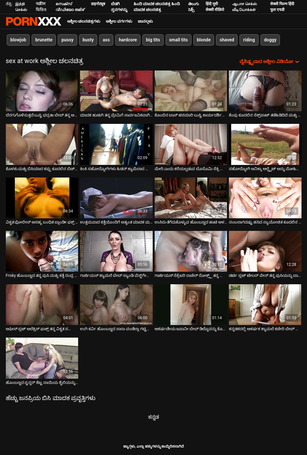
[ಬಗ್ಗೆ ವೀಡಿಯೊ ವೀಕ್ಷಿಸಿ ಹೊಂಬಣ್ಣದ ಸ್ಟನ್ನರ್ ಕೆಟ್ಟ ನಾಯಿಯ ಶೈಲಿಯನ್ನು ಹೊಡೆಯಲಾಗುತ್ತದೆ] (42, 358)
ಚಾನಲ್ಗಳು (145, 21)
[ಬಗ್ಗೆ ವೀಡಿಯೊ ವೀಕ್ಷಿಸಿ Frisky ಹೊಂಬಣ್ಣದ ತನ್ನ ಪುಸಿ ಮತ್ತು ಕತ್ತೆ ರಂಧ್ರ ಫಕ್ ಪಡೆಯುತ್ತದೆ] (42, 251)
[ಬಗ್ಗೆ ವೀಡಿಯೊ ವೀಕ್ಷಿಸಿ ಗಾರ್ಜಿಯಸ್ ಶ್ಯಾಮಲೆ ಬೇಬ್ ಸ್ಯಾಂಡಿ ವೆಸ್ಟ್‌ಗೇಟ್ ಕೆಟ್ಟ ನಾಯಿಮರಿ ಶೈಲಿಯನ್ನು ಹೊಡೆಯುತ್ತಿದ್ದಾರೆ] (116, 251)
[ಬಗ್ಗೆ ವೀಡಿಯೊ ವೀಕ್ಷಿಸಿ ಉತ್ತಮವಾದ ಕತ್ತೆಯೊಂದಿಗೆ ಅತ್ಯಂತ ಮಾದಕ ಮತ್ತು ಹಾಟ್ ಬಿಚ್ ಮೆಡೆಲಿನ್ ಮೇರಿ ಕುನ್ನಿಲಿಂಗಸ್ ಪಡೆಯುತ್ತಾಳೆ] (116, 198)
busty (88, 39)
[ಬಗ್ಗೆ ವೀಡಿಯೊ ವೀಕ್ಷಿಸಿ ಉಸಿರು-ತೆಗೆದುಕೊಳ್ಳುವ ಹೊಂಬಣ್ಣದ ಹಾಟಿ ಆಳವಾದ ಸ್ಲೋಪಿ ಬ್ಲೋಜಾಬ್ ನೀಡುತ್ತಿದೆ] (191, 198)
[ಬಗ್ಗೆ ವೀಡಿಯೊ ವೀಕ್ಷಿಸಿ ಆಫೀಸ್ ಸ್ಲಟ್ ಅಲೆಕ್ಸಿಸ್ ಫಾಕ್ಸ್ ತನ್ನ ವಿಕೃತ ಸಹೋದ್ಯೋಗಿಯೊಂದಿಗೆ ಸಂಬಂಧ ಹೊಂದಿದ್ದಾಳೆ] (42, 304)
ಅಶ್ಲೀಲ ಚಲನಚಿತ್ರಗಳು (83, 21)
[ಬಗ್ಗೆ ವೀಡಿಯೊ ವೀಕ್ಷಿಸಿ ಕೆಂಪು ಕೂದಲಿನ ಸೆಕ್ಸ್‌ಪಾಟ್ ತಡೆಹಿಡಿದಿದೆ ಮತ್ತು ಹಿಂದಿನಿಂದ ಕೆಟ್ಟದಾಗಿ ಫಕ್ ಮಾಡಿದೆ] (265, 90)
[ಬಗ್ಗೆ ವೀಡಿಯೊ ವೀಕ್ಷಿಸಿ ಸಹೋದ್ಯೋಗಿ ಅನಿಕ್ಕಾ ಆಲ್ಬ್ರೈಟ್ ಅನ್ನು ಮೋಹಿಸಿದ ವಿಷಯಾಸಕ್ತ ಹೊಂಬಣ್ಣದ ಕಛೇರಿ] (265, 144)
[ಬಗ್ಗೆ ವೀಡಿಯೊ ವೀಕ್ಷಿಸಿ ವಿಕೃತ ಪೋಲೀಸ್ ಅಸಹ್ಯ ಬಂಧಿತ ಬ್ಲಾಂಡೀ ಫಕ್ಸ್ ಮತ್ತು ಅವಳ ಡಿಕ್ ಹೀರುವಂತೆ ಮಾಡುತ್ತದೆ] (42, 198)
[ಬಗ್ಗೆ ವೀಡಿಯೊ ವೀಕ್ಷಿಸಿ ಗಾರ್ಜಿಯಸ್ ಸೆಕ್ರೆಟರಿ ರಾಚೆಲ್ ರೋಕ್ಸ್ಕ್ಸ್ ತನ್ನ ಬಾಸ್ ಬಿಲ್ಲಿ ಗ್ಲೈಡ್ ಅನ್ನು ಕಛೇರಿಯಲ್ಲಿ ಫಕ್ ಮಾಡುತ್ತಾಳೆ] (191, 251)
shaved (227, 39)
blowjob (18, 39)
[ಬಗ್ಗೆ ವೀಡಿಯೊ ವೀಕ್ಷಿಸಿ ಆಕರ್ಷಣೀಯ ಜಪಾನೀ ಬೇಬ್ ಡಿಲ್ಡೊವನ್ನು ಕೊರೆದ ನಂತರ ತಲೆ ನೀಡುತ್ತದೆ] (191, 304)
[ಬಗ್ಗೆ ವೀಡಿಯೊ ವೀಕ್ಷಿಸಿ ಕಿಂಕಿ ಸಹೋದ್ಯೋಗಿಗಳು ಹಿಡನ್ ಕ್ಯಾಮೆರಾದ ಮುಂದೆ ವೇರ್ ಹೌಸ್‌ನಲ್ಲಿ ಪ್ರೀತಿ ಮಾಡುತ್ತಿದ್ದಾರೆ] (116, 144)
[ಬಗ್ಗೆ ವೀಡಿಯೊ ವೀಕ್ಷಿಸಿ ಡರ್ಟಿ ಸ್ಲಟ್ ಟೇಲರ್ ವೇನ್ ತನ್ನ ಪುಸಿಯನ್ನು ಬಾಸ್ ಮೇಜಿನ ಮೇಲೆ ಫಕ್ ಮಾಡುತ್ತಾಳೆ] (265, 251)
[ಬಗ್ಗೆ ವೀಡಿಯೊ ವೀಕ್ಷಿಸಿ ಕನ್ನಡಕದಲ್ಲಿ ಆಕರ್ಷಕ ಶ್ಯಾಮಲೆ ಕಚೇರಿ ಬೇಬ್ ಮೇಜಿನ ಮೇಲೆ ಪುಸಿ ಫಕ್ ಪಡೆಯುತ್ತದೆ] (265, 304)
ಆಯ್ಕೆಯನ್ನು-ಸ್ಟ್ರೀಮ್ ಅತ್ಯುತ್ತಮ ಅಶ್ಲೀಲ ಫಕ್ (33, 21)
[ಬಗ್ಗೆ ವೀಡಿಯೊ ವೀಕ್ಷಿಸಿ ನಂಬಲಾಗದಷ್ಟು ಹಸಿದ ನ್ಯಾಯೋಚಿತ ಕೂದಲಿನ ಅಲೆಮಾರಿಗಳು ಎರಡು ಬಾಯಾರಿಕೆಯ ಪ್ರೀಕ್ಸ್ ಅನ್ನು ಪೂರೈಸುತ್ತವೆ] (265, 198)
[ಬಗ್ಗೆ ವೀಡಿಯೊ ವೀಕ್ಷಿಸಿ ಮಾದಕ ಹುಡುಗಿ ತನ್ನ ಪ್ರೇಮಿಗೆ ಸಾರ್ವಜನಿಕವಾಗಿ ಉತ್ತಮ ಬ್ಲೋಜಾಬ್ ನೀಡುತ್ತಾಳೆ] (116, 90)
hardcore (128, 39)
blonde (203, 39)
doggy (270, 39)
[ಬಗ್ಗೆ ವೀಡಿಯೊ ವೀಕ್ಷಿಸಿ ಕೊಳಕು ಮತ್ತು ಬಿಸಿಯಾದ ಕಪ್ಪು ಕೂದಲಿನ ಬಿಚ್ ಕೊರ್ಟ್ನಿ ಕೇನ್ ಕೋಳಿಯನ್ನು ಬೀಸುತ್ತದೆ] (42, 144)
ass (106, 39)
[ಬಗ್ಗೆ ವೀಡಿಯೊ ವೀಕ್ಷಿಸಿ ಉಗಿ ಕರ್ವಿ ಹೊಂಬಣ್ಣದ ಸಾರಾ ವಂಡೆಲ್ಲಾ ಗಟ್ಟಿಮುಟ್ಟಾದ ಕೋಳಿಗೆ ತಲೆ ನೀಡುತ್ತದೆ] (116, 304)
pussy (67, 39)
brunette (43, 39)
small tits (178, 39)
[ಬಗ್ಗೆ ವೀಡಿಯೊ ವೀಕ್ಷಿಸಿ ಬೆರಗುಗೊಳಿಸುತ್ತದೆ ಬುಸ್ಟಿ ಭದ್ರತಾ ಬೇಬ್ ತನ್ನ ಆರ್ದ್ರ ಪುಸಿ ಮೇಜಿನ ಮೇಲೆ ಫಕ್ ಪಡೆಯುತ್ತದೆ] (42, 90)
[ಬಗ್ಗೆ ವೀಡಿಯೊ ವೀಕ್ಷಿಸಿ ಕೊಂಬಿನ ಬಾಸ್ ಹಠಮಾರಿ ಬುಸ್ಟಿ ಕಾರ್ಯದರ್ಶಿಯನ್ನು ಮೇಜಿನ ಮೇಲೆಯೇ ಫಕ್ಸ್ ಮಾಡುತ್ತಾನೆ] (191, 90)
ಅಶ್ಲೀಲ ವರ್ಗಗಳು (119, 21)
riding (249, 39)
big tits (153, 39)
